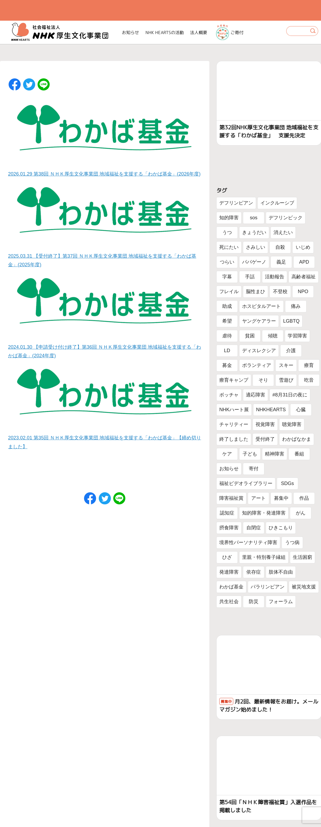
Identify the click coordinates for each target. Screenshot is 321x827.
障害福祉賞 (231, 498)
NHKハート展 (234, 409)
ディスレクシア (259, 350)
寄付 (253, 468)
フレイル (229, 291)
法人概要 (198, 32)
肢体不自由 (281, 572)
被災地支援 (304, 586)
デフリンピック (285, 217)
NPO (303, 291)
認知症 (227, 513)
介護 (291, 350)
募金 (227, 365)
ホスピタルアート (261, 306)
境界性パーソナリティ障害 (248, 542)
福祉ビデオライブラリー (245, 483)
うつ (227, 232)
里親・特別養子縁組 (264, 557)
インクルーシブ (277, 203)
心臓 (301, 409)
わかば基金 (231, 586)
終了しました (233, 439)
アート (258, 498)
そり (263, 380)
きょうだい (254, 232)
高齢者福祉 (303, 276)
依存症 (253, 572)
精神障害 (274, 454)
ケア (227, 454)
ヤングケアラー (259, 321)
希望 (227, 321)
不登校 (280, 291)
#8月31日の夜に (289, 395)
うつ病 (292, 542)
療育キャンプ (233, 380)
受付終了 (265, 439)
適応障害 (255, 395)
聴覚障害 (291, 424)
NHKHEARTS (271, 409)
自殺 (280, 247)
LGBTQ (291, 321)
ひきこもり (281, 527)
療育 (309, 365)
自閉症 (253, 527)
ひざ (227, 557)
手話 (250, 276)
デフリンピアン (236, 203)
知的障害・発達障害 (264, 513)
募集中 (281, 498)
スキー (286, 365)
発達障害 (229, 572)
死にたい (229, 247)
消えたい (283, 232)
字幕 (227, 276)
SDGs (287, 483)
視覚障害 (265, 424)
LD (227, 350)
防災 (253, 601)
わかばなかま (296, 439)
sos (253, 217)
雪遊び (286, 380)
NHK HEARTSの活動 (164, 32)
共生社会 (229, 601)
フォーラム (281, 601)
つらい (227, 262)
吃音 (309, 380)
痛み (296, 306)
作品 (304, 498)
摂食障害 (229, 527)
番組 (299, 454)
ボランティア (256, 365)
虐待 (227, 335)
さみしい (255, 247)
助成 (227, 306)
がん (300, 513)
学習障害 (297, 335)
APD (304, 262)
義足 (281, 262)
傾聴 (273, 335)
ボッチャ (229, 395)
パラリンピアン (267, 586)
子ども (250, 454)
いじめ (303, 247)
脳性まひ (255, 291)
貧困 (250, 335)
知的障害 (229, 217)
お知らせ (130, 32)
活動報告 (274, 276)
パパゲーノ (254, 262)
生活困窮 (302, 557)
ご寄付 (229, 32)
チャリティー (233, 424)
